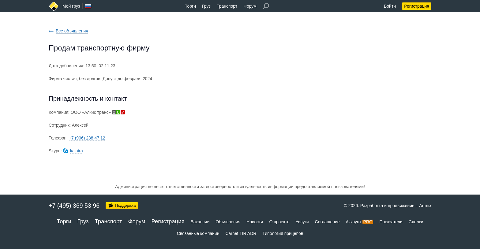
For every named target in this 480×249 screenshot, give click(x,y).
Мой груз (71, 6)
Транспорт (227, 6)
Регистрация (416, 6)
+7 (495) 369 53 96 (74, 205)
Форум (250, 6)
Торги (190, 6)
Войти (390, 6)
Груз (206, 6)
